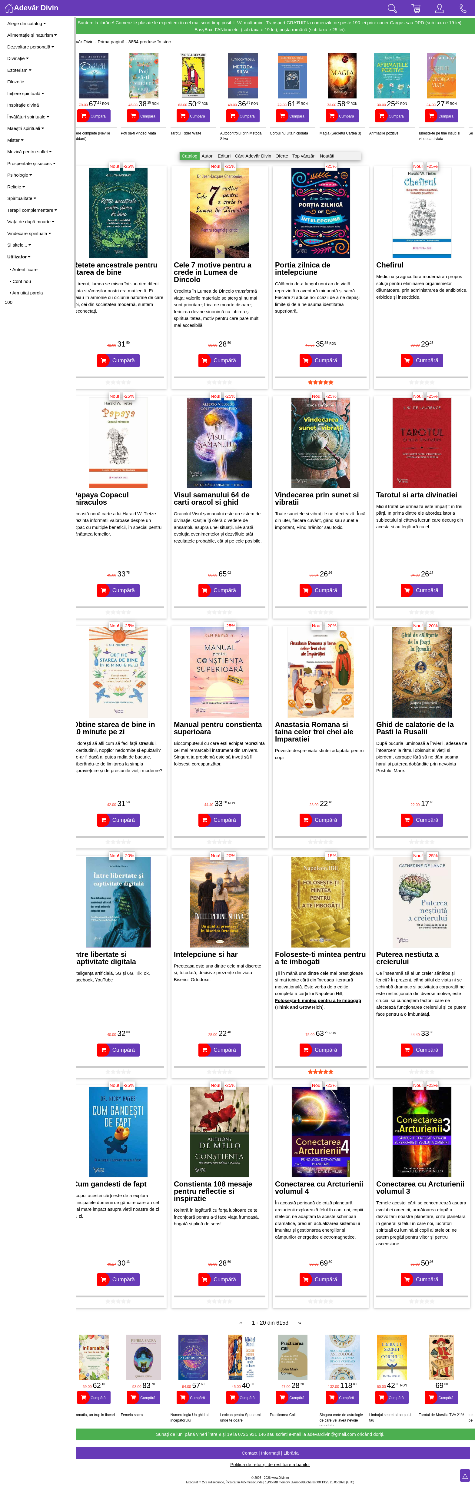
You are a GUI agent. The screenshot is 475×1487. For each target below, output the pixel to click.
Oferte (287, 155)
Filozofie (15, 81)
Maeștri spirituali (25, 128)
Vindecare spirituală (29, 233)
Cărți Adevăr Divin (258, 155)
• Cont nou (20, 281)
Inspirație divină (23, 105)
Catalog (195, 155)
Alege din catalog (26, 23)
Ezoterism (19, 70)
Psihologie (19, 175)
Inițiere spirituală (25, 93)
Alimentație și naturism (32, 35)
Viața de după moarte (31, 221)
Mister (15, 140)
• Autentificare (24, 269)
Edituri (229, 155)
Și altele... (19, 244)
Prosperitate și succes (31, 163)
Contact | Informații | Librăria (275, 1452)
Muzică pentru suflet (29, 151)
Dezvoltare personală (30, 46)
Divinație (18, 58)
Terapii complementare (32, 210)
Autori (213, 155)
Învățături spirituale (28, 116)
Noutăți (332, 155)
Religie (16, 186)
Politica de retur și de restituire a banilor (275, 1464)
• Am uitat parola (26, 292)
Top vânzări (309, 155)
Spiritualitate (21, 198)
